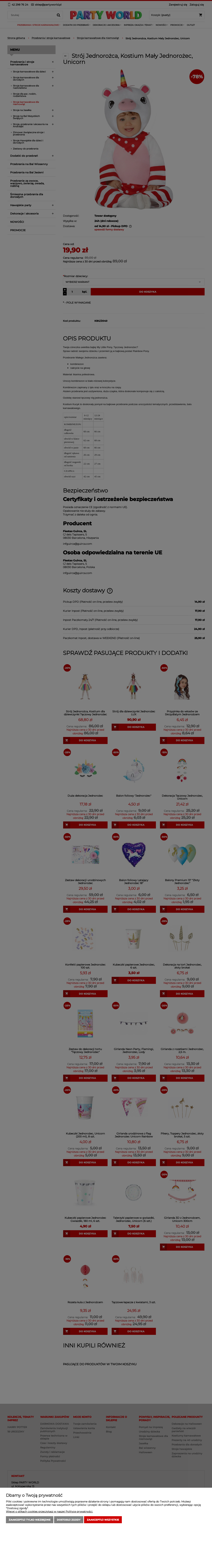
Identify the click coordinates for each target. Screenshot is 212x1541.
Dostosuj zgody (69, 1519)
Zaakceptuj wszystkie (103, 1519)
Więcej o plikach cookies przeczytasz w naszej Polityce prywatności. (49, 1511)
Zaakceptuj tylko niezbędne (30, 1519)
